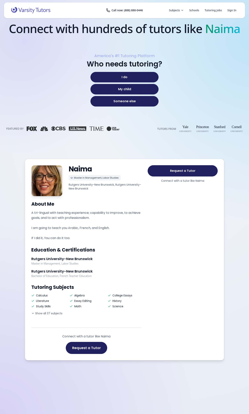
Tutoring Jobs (213, 10)
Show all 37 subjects (46, 313)
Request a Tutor (86, 347)
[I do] (124, 77)
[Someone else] (124, 101)
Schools (194, 10)
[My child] (124, 89)
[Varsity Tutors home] (30, 10)
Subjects (176, 10)
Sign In (231, 10)
